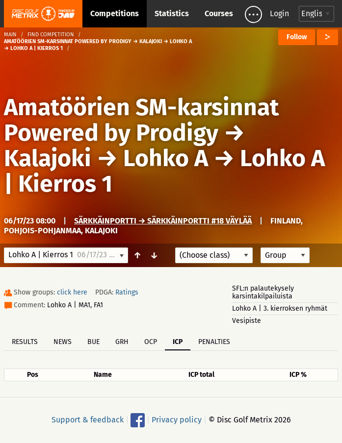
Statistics (172, 13)
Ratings (126, 292)
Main (10, 34)
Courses (219, 13)
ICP (178, 342)
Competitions (114, 13)
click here (72, 292)
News (62, 342)
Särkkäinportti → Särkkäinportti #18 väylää (163, 220)
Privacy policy (177, 419)
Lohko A (165, 158)
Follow (297, 37)
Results (25, 342)
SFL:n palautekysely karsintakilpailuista (263, 292)
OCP (150, 342)
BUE (93, 342)
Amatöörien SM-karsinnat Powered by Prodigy (141, 120)
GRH (122, 342)
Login (279, 13)
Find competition (50, 34)
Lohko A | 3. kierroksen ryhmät (279, 308)
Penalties (214, 342)
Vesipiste (246, 321)
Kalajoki (47, 158)
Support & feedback (88, 419)
